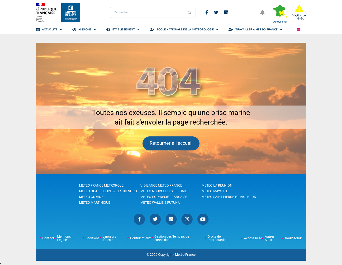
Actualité (49, 29)
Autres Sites (270, 238)
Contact (48, 238)
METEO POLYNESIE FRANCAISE (163, 197)
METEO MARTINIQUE (94, 202)
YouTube (203, 219)
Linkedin (226, 12)
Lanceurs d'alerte (109, 238)
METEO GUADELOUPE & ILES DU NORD (108, 191)
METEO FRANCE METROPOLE (101, 185)
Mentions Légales (64, 238)
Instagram (187, 219)
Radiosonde (294, 238)
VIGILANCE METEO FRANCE (161, 185)
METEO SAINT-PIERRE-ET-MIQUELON (229, 197)
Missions (84, 29)
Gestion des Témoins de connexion (171, 238)
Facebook (206, 12)
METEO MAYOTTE (215, 191)
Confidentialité (141, 238)
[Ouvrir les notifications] (262, 12)
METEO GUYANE (91, 197)
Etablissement (123, 29)
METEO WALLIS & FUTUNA (160, 202)
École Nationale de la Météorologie (185, 29)
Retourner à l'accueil (171, 143)
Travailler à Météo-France (256, 29)
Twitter (216, 12)
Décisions (93, 238)
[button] (298, 29)
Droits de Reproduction (218, 238)
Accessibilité (253, 238)
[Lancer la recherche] (189, 12)
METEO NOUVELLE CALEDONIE (163, 191)
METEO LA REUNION (217, 185)
